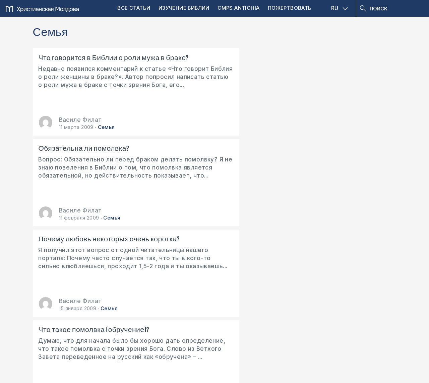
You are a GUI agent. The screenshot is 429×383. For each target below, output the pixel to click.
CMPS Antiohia (238, 8)
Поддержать (70, 304)
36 (236, 247)
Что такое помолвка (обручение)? (72, 152)
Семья (106, 127)
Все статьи (133, 8)
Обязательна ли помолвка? (206, 58)
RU (339, 8)
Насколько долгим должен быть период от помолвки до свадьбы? (214, 154)
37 (246, 247)
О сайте (53, 279)
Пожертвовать (290, 8)
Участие (192, 279)
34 (213, 247)
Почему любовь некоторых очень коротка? (328, 62)
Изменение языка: (353, 279)
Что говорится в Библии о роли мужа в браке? (90, 62)
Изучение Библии (184, 8)
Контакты (122, 279)
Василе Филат (80, 119)
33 (202, 247)
